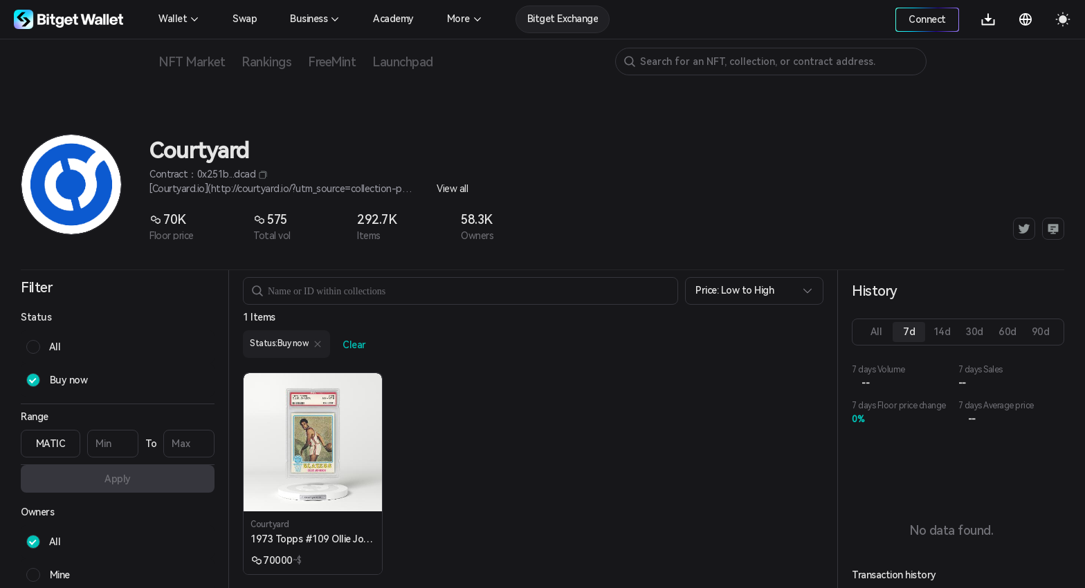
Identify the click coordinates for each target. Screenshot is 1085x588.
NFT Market (191, 62)
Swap (244, 18)
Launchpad (402, 62)
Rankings (266, 62)
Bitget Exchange (563, 18)
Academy (393, 18)
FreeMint (332, 62)
